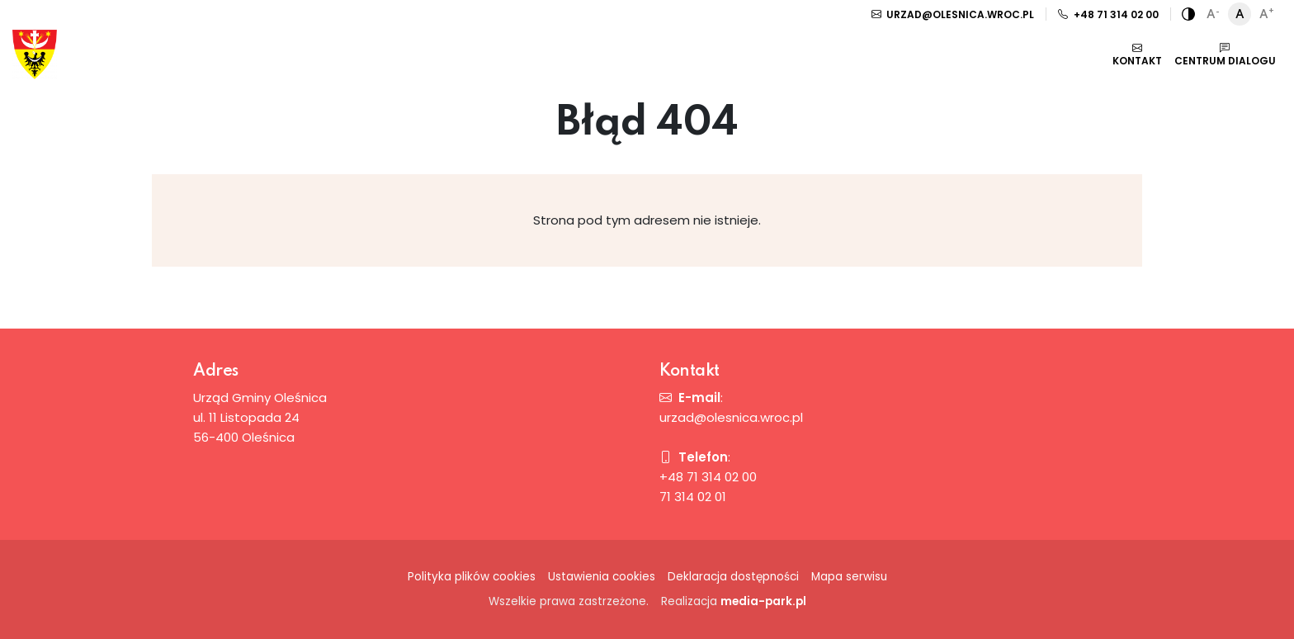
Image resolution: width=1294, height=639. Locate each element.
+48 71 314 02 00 (1108, 14)
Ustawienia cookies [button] (601, 577)
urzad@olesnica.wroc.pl (953, 14)
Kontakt (1137, 54)
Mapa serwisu (849, 577)
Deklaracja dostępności (733, 577)
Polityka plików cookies (472, 577)
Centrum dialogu (1225, 54)
